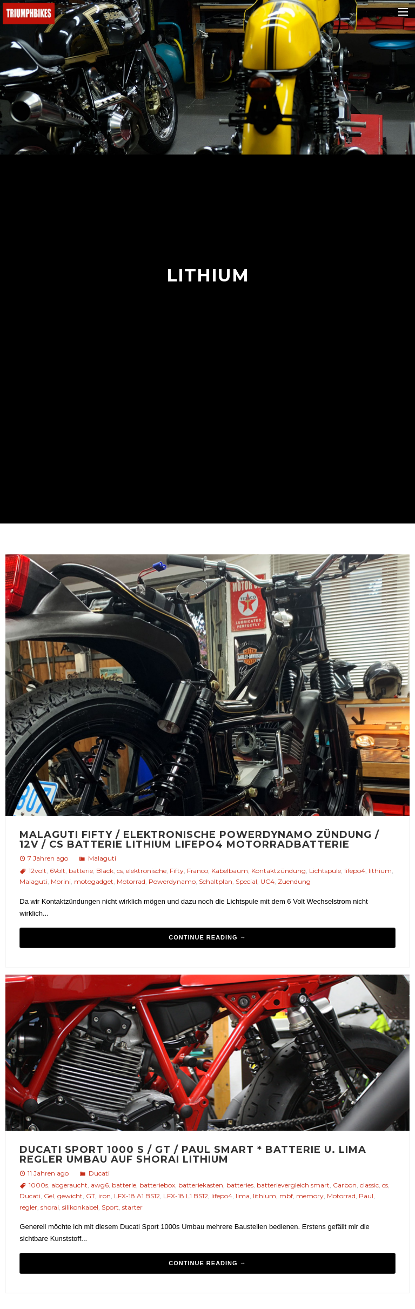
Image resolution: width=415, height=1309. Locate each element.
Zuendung (294, 881)
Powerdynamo (172, 881)
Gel (49, 1196)
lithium (380, 871)
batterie (81, 871)
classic (369, 1185)
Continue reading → (207, 937)
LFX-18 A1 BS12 (137, 1196)
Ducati (99, 1173)
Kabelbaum (229, 871)
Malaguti (102, 858)
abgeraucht (69, 1185)
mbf (286, 1196)
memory (310, 1196)
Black (104, 871)
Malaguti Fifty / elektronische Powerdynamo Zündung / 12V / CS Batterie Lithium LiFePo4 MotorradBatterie (199, 839)
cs (120, 871)
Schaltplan (215, 881)
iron (104, 1196)
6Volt (57, 871)
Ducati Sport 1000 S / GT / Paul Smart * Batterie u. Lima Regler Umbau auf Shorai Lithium (192, 1154)
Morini (61, 881)
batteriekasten (200, 1185)
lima (243, 1196)
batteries (239, 1185)
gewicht (70, 1196)
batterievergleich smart (293, 1185)
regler (28, 1207)
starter (132, 1207)
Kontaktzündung (278, 871)
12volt (37, 871)
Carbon (345, 1185)
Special (246, 881)
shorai (50, 1207)
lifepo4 (354, 871)
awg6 (100, 1185)
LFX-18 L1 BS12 (185, 1196)
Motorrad (131, 881)
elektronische (146, 871)
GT (90, 1196)
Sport (110, 1207)
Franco (197, 871)
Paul (366, 1196)
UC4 (267, 881)
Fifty (177, 871)
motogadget (93, 881)
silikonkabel (80, 1207)
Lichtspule (325, 871)
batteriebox (157, 1185)
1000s (38, 1185)
